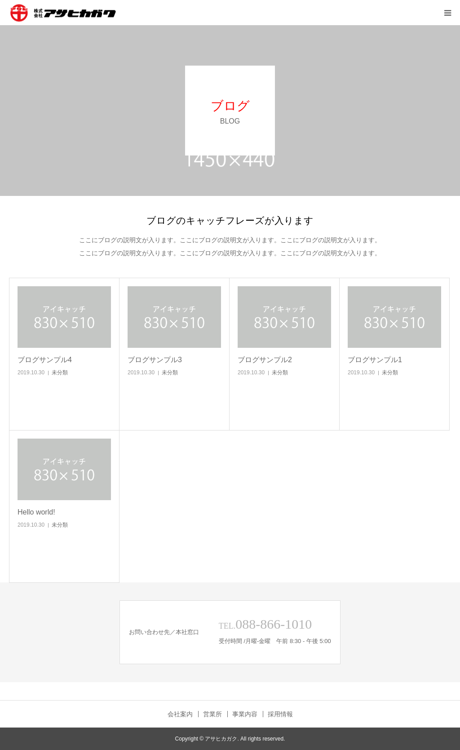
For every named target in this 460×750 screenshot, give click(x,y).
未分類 (60, 372)
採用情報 (280, 714)
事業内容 (244, 714)
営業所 (212, 714)
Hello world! (36, 512)
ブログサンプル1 (375, 360)
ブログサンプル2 (265, 360)
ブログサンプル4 (45, 360)
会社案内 (180, 714)
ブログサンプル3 (155, 360)
